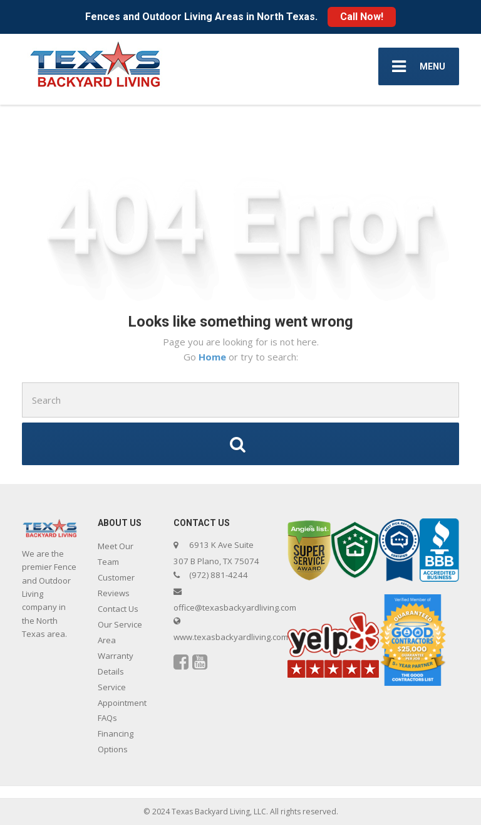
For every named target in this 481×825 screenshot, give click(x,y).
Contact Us (118, 608)
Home (214, 356)
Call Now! (361, 17)
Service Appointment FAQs (122, 702)
